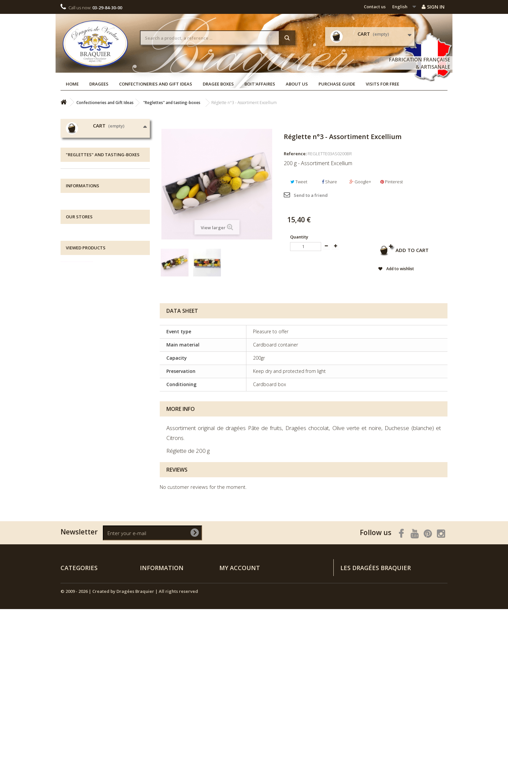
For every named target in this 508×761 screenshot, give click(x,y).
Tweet (298, 182)
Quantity (299, 237)
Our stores (84, 451)
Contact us (375, 7)
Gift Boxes (82, 281)
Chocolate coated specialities (103, 302)
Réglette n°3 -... (118, 532)
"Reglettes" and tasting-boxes (103, 312)
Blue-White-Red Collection (99, 333)
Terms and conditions (97, 441)
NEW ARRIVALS (83, 374)
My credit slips (234, 655)
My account (239, 635)
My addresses (233, 663)
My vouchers (232, 680)
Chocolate (82, 271)
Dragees (98, 84)
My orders (230, 646)
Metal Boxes (85, 292)
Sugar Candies (87, 322)
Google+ (360, 182)
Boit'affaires (259, 84)
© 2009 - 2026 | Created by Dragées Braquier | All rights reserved (129, 743)
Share (329, 182)
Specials (148, 646)
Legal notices (87, 421)
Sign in (433, 6)
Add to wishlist (399, 269)
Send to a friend (311, 195)
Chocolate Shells (89, 261)
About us (297, 84)
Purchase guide (336, 84)
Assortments (85, 343)
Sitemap (148, 715)
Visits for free (382, 84)
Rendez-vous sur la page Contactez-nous (404, 682)
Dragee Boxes (218, 84)
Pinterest (391, 182)
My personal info (236, 672)
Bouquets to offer (90, 353)
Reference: (295, 154)
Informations (82, 396)
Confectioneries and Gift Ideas (155, 84)
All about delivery (92, 412)
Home (72, 84)
